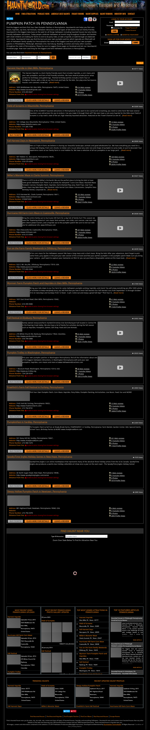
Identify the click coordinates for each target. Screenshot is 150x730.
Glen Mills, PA (88, 620)
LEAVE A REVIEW (61, 100)
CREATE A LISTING (113, 35)
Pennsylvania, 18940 (97, 697)
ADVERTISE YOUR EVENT (130, 35)
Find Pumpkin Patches (71, 716)
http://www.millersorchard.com (28, 197)
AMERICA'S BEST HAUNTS (60, 13)
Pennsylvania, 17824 (28, 665)
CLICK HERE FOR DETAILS (37, 100)
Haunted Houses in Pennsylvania (38, 52)
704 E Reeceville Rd (27, 641)
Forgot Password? (131, 28)
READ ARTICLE (137, 640)
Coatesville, (24, 644)
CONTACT (131, 13)
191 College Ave (60, 692)
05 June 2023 (46, 617)
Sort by (140, 63)
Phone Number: (15, 92)
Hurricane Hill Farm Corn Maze (20, 635)
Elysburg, (24, 662)
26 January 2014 (47, 648)
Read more (54, 82)
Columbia (24, 668)
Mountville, (58, 694)
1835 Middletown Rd (28, 623)
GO (53, 57)
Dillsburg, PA (88, 650)
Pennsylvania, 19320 (28, 647)
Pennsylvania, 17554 (62, 697)
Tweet (11, 18)
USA (91, 700)
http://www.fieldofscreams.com (28, 124)
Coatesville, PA (89, 644)
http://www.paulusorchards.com (29, 267)
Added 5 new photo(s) (67, 644)
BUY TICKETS (15, 100)
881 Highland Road (96, 692)
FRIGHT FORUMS (78, 13)
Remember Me (116, 28)
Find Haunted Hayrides (54, 716)
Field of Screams (48, 621)
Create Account (131, 30)
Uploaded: (28, 620)
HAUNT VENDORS (106, 13)
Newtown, (93, 694)
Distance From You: (16, 94)
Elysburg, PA (88, 665)
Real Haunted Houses (101, 716)
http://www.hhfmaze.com (26, 232)
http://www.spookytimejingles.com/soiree (32, 475)
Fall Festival (12, 653)
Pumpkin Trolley (14, 672)
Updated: (97, 689)
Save (74, 711)
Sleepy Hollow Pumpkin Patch (88, 686)
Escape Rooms (115, 716)
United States (25, 631)
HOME (17, 13)
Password (110, 25)
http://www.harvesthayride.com (28, 89)
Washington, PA (89, 671)
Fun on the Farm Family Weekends (93, 647)
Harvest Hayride (14, 617)
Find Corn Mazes (86, 716)
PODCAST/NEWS (43, 13)
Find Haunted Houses (37, 716)
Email (111, 22)
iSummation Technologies (112, 724)
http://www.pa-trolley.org (26, 371)
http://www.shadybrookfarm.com (29, 440)
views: (25, 689)
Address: (12, 87)
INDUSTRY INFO (120, 13)
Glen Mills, (24, 626)
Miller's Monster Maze (88, 635)
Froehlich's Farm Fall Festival (90, 674)
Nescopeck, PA (89, 632)
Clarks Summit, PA (90, 638)
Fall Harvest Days (86, 629)
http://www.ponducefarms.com (28, 336)
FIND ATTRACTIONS (28, 13)
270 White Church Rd (28, 659)
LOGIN (114, 31)
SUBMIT (135, 42)
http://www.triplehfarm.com (27, 159)
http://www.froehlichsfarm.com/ (29, 406)
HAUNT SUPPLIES (92, 13)
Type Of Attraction (57, 536)
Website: (12, 89)
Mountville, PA (89, 626)
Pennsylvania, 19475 (28, 629)
